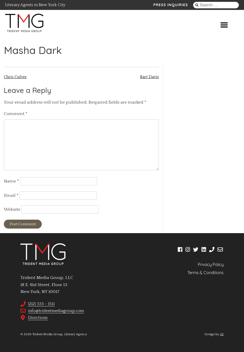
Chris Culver (15, 77)
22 (222, 334)
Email (11, 195)
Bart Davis (149, 77)
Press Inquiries (170, 5)
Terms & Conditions (205, 272)
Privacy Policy (211, 264)
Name (11, 181)
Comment (16, 113)
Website (12, 209)
